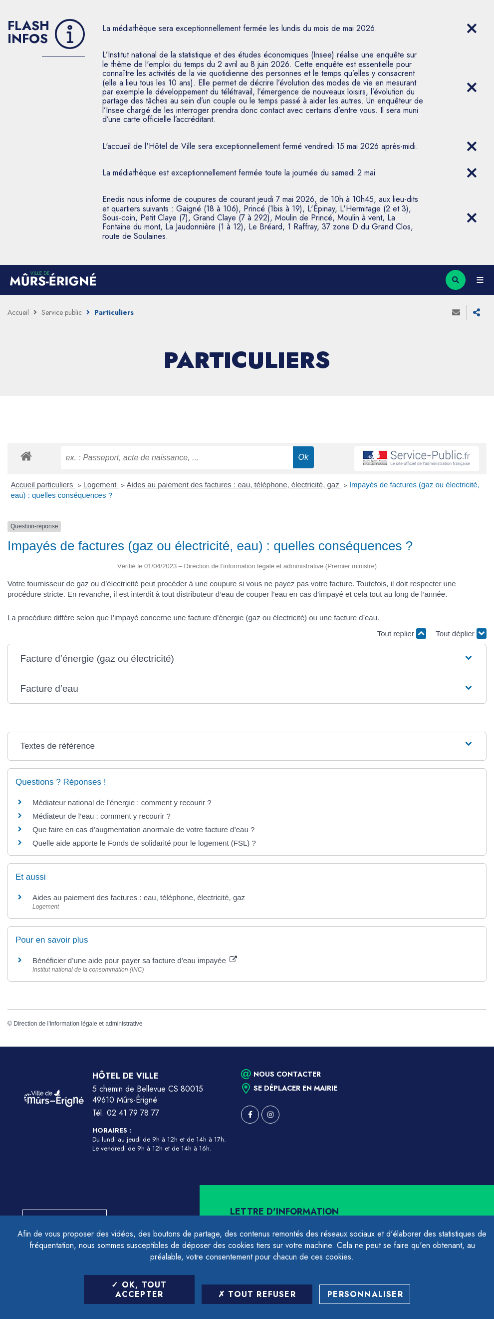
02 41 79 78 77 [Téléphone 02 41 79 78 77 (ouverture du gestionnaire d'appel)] (133, 1113)
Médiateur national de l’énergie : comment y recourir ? (122, 802)
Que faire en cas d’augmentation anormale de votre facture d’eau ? (143, 829)
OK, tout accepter (139, 1289)
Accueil (18, 312)
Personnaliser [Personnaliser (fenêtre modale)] (365, 1294)
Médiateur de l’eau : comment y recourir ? (101, 816)
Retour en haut (469, 1047)
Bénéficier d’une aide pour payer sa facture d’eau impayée (134, 960)
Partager (477, 312)
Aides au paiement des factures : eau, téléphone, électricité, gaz (234, 484)
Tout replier (401, 633)
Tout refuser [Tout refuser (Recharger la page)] (257, 1294)
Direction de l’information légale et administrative (77, 1023)
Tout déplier (461, 633)
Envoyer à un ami (456, 312)
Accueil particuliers (43, 484)
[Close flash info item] (471, 28)
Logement (101, 484)
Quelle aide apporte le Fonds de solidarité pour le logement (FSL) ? (144, 843)
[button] (247, 659)
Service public (61, 312)
